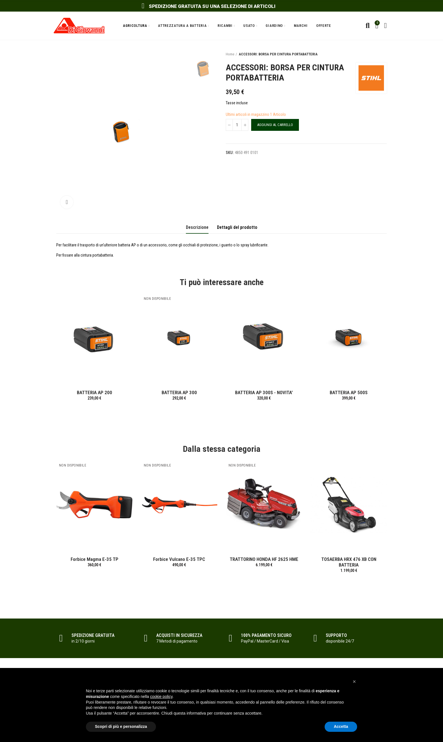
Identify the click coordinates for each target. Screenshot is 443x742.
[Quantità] (237, 125)
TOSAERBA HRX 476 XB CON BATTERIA (348, 562)
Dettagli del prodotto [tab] (237, 227)
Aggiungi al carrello (275, 125)
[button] (354, 681)
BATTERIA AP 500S (349, 392)
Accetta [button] (341, 726)
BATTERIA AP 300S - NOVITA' (264, 392)
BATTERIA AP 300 (179, 392)
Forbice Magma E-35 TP (94, 559)
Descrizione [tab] (197, 227)
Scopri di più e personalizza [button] (121, 726)
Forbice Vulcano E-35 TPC (179, 559)
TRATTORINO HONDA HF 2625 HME (264, 559)
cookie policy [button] (161, 696)
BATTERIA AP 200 (94, 392)
